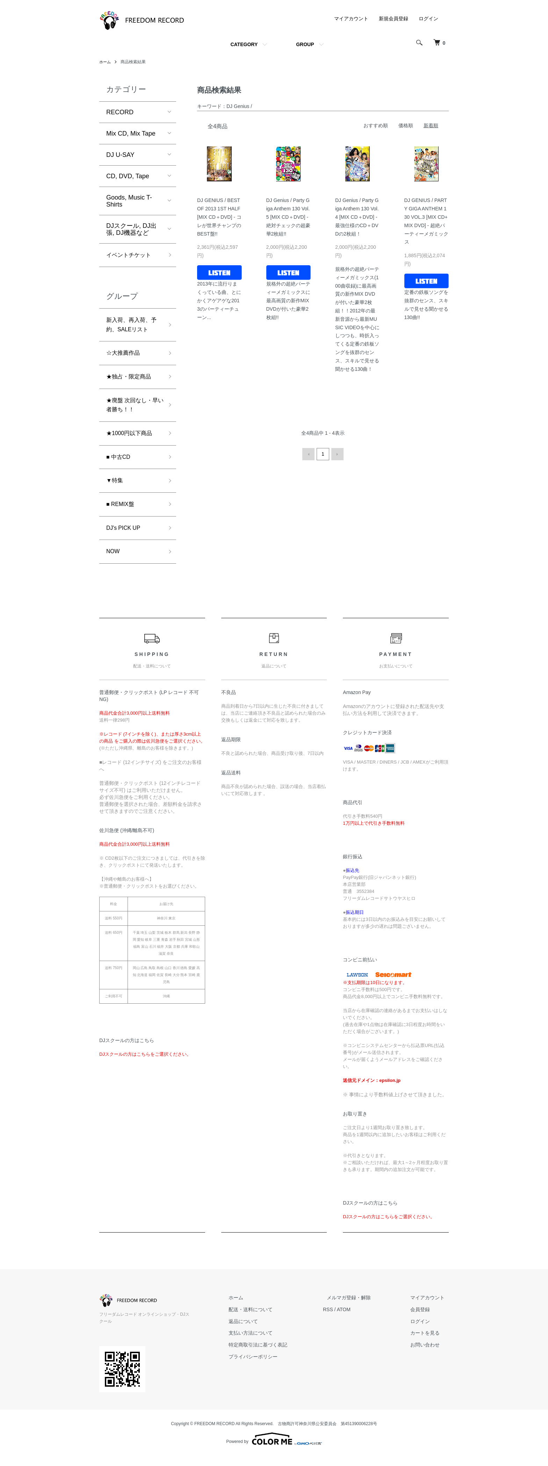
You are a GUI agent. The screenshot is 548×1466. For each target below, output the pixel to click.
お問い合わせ (429, 1362)
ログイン (428, 18)
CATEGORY (244, 44)
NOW (114, 568)
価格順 (405, 125)
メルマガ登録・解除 (361, 1315)
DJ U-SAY (120, 154)
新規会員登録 (393, 18)
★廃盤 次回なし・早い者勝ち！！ (132, 413)
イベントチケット (131, 255)
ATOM (360, 1327)
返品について (263, 1339)
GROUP (305, 44)
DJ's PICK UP (125, 543)
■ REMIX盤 (122, 518)
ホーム (105, 61)
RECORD (120, 112)
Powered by (274, 1449)
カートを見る (429, 1350)
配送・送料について (271, 1327)
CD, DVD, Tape (127, 176)
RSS (344, 1327)
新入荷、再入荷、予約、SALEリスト (133, 328)
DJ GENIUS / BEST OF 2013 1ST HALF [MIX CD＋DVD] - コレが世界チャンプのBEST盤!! (219, 216)
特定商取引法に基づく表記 (278, 1362)
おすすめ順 (375, 125)
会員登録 (424, 1327)
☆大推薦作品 (125, 357)
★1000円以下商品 (132, 443)
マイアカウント (351, 18)
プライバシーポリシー (273, 1374)
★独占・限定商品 (131, 383)
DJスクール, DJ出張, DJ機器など (131, 229)
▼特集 (115, 493)
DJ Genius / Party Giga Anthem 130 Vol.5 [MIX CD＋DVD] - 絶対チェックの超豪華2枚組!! (288, 216)
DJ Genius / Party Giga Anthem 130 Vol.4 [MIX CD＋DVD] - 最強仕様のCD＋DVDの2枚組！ (357, 216)
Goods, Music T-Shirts (129, 201)
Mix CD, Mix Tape (131, 133)
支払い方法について (271, 1350)
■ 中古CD (120, 468)
